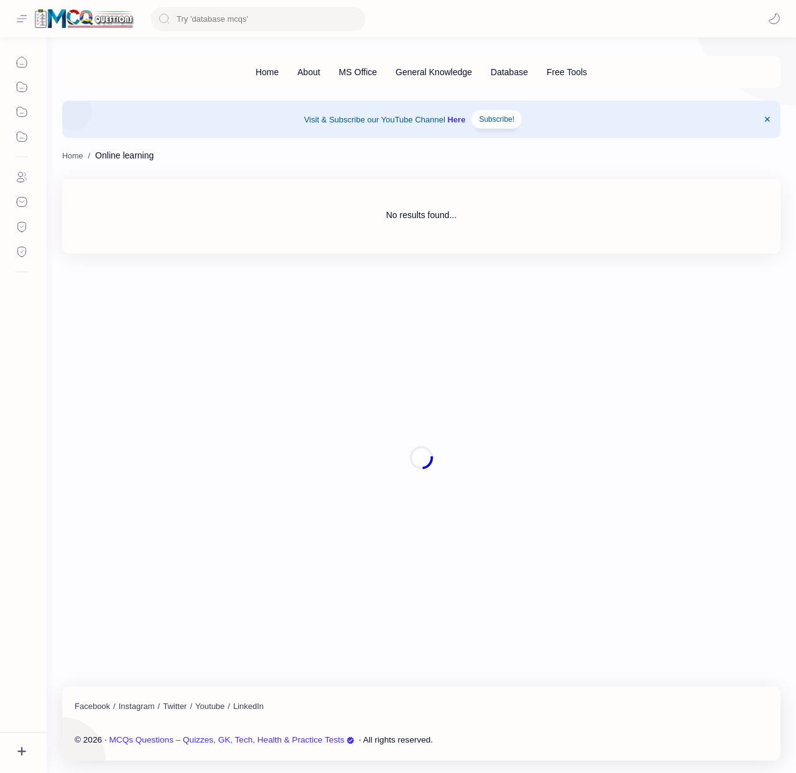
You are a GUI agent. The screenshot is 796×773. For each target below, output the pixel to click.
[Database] (509, 72)
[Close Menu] (767, 119)
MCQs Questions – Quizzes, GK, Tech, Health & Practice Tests (231, 739)
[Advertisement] (421, 457)
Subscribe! (496, 119)
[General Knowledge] (434, 72)
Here (456, 119)
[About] (308, 72)
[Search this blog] (258, 19)
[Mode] (774, 18)
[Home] (267, 72)
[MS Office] (358, 72)
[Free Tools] (567, 72)
